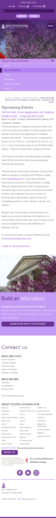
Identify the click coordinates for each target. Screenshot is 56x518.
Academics (5, 411)
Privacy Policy (7, 389)
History (22, 414)
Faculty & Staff (7, 366)
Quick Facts (24, 431)
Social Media (24, 444)
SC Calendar (37, 6)
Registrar (23, 437)
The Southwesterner (44, 414)
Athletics (4, 431)
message (19, 499)
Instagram (36, 473)
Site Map (5, 383)
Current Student (8, 363)
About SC (5, 408)
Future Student (8, 360)
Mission (22, 421)
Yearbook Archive (43, 436)
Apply (21, 16)
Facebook (20, 473)
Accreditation (7, 386)
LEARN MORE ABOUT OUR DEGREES (28, 324)
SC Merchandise (26, 440)
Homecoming (25, 408)
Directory (22, 6)
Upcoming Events (12, 70)
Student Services (43, 411)
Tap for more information (15, 61)
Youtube (28, 473)
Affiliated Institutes (8, 427)
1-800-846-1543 (28, 2)
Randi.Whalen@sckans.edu (17, 238)
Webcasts (40, 433)
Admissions (5, 421)
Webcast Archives (12, 84)
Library (22, 417)
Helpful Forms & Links (28, 411)
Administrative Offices (9, 417)
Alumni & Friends (9, 369)
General (16, 98)
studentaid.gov (14, 179)
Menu (50, 26)
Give (34, 16)
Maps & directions (29, 499)
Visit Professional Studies (13, 396)
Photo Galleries (25, 427)
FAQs (3, 440)
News (6, 65)
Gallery (7, 75)
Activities (4, 414)
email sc (9, 452)
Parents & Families (9, 373)
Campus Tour (6, 434)
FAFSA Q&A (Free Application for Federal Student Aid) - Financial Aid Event (29, 100)
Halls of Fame (6, 444)
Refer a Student (25, 434)
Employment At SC (8, 437)
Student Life (41, 408)
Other (8, 98)
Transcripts (41, 421)
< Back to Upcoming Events (15, 246)
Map (10, 6)
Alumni (4, 424)
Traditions (41, 417)
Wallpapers (9, 79)
